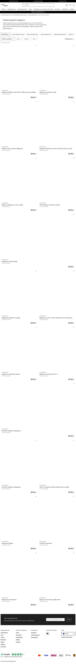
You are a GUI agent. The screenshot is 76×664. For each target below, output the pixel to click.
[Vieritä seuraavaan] (74, 34)
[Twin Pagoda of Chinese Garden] (56, 206)
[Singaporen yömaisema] (19, 601)
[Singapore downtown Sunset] (19, 376)
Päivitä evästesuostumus (66, 637)
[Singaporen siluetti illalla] (38, 263)
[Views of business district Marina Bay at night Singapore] (56, 488)
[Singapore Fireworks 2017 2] (56, 376)
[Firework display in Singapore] (38, 432)
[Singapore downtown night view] (56, 601)
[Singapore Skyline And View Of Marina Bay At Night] (19, 94)
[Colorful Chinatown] (56, 545)
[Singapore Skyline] (19, 545)
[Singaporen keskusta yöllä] (56, 94)
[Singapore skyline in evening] (19, 319)
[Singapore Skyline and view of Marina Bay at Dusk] (56, 150)
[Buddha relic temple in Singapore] (19, 150)
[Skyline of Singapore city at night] (19, 206)
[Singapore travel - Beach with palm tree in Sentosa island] (56, 319)
